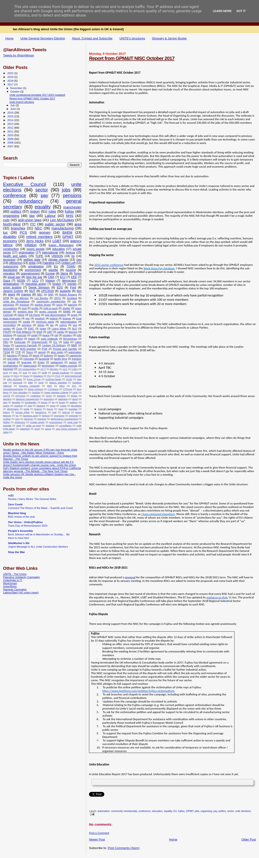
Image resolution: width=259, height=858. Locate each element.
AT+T (43, 369)
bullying (48, 355)
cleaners (40, 405)
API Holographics (27, 369)
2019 (10, 76)
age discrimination (55, 314)
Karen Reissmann (61, 245)
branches (18, 228)
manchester (72, 207)
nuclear (7, 419)
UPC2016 (47, 291)
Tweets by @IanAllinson (18, 55)
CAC (64, 369)
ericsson (24, 304)
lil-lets (41, 362)
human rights (22, 412)
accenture (49, 399)
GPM (6, 298)
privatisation (36, 266)
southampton (10, 365)
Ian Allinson (22, 298)
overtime (41, 419)
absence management (27, 399)
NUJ (74, 328)
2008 (10, 142)
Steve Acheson (35, 389)
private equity (37, 422)
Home (9, 38)
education (157, 811)
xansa (48, 428)
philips (6, 422)
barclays (12, 355)
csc (75, 301)
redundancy (31, 201)
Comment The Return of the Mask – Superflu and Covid (40, 508)
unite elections (243, 811)
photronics (20, 422)
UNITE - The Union (14, 573)
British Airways (68, 294)
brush (62, 402)
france (50, 409)
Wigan (74, 395)
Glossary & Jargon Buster (169, 38)
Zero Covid (15, 504)
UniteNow (36, 395)
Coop (19, 328)
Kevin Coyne (34, 379)
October (15, 91)
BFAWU (54, 369)
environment (33, 270)
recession (9, 259)
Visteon (50, 280)
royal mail (72, 422)
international (50, 252)
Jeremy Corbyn (13, 291)
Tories (77, 273)
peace (45, 335)
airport (42, 352)
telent (11, 294)
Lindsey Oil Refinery (54, 345)
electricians (13, 409)
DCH (5, 372)
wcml (37, 428)
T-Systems (53, 389)
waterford (25, 428)
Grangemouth (40, 342)
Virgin (49, 395)
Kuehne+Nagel (53, 379)
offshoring (15, 263)
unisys (63, 325)
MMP (74, 345)
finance (38, 409)
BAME (66, 311)
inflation (31, 245)
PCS (23, 232)
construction (11, 249)
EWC (31, 328)
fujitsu (181, 811)
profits (35, 308)
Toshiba (36, 392)
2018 (10, 80)
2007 (10, 146)
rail (56, 335)
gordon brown (43, 304)
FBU (5, 342)
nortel (34, 335)
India (66, 342)
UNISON (57, 256)
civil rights (13, 358)
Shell (39, 331)
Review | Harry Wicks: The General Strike (32, 499)
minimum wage (45, 321)
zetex (6, 432)
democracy (69, 280)
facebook (44, 358)
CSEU (75, 369)
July (13, 105)
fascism (73, 331)
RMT (49, 386)
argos (74, 314)
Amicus (70, 252)
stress (40, 325)
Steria (64, 273)
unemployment (30, 273)
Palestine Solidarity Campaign (21, 577)
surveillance (65, 425)
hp (73, 256)
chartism (18, 405)
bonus (44, 402)
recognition (9, 325)
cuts (6, 220)
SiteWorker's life (18, 543)
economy (10, 241)
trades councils (68, 365)
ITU (49, 376)
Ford (73, 287)
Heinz (21, 314)
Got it (241, 11)
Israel (43, 328)
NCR (41, 382)
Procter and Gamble (65, 348)
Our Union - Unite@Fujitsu (25, 522)
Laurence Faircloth (26, 345)
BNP (51, 294)
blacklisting (10, 270)
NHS (69, 216)
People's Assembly (29, 386)
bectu (25, 355)
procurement (55, 422)
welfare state (31, 259)
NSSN (21, 280)
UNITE (6, 395)
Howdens (38, 376)
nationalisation (68, 321)
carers (6, 405)
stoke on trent (33, 425)
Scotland (72, 298)
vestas (7, 328)
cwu (78, 259)
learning (72, 304)
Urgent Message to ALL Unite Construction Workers (38, 546)
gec (27, 318)
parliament (57, 362)
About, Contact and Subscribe (92, 38)
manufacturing (63, 228)
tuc (5, 232)
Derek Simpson (39, 287)
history (6, 412)
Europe (50, 273)
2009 (10, 138)
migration (9, 273)
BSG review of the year (21, 516)
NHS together (28, 348)
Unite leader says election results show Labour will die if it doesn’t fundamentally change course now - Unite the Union (39, 463)
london (57, 284)
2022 (10, 73)
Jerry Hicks (35, 241)
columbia (28, 358)
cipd (30, 405)
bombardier (30, 402)
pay (215, 811)
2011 (10, 131)
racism (73, 362)
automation (104, 811)
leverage (26, 362)
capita (60, 331)
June (13, 108)
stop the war (34, 277)
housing (71, 270)
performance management (64, 419)
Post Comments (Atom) (124, 848)
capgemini (75, 355)
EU (175, 811)
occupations (10, 308)
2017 (10, 84)
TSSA (6, 352)
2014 (10, 120)
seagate (7, 425)
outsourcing (10, 266)
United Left (68, 263)
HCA (16, 376)
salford (19, 338)
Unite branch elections (21, 102)
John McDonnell (73, 376)
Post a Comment (99, 833)
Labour (50, 216)
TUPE (39, 256)
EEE (74, 277)
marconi (21, 335)
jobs (197, 811)
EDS (60, 287)
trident (32, 338)
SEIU (62, 386)
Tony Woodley (20, 392)
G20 (25, 372)
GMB (44, 372)
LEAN (69, 379)
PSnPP (7, 331)
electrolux (8, 304)
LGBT (56, 241)
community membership (124, 811)
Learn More (222, 11)
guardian (73, 409)
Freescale (20, 342)
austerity (65, 291)
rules (52, 211)
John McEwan (14, 379)
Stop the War (16, 552)
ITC (33, 224)
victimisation (26, 252)
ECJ (62, 277)
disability (9, 237)
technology (48, 365)
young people (36, 249)
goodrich (40, 318)
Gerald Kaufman (60, 372)
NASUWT (8, 348)
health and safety (15, 256)
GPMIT (190, 811)
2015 (10, 116)
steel (18, 425)
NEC (38, 228)
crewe (63, 405)
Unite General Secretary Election (42, 38)
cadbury (73, 402)
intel (54, 412)
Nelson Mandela (58, 382)
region (35, 211)
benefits (16, 402)
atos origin (57, 352)
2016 (10, 112)
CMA (51, 277)
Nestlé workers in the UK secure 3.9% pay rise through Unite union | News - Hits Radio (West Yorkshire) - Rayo (40, 451)
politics (222, 811)
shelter (66, 308)
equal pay (14, 277)
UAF (49, 331)
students (50, 425)
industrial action (35, 284)
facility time (60, 358)
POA (44, 348)
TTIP (18, 352)
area (77, 224)
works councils (48, 311)
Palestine (48, 263)
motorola (73, 415)
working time (25, 311)
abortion (7, 399)
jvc (17, 415)
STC (74, 386)
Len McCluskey (62, 220)
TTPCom (67, 389)
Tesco (29, 352)
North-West (12, 224)
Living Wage (59, 328)
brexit (36, 355)
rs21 (11, 495)
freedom (76, 358)
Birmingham (70, 338)
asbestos (63, 399)
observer (28, 419)
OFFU (57, 298)
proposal (130, 577)
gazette (53, 270)
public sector (55, 224)
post (24, 308)
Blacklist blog (17, 513)
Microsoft (17, 382)
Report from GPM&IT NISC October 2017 (131, 58)
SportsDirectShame (13, 389)
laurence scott (30, 415)
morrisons (59, 415)
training (26, 294)
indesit (11, 362)
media (26, 321)
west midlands (49, 338)
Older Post (249, 839)
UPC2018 (20, 395)
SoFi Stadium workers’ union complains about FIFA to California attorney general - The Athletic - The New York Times (42, 469)
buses (61, 355)
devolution (76, 405)
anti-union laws (29, 220)
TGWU (71, 266)
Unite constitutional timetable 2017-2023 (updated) (37, 94)
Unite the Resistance (16, 301)
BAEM (67, 232)
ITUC (58, 376)
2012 (10, 127)
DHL (15, 372)
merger (72, 284)
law (32, 216)
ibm (79, 291)
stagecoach (30, 365)
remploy (67, 335)
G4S (34, 372)
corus (52, 405)
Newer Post (97, 839)
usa (75, 325)
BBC (40, 294)
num (17, 419)
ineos (59, 304)
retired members (39, 237)
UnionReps (10, 586)
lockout (45, 415)
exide (26, 409)
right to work (50, 308)
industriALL (41, 412)
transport (8, 369)
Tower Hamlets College (56, 392)
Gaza (6, 280)
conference (144, 811)
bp (53, 402)
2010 (10, 135)
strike (32, 263)
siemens (26, 325)
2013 (10, 123)
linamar (67, 318)
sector (230, 811)
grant (61, 409)
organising (206, 811)
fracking (7, 335)
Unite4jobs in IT (12, 580)
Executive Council (24, 184)
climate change (58, 259)
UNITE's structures (132, 38)
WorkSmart (10, 583)
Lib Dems (34, 314)
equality (168, 811)
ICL (55, 342)
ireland (53, 318)
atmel (75, 399)
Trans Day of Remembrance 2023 (27, 525)
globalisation (11, 284)
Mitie (30, 382)
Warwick (61, 395)
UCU (35, 280)
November (16, 88)
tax (52, 325)
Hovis (26, 376)
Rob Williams (24, 331)
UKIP (75, 392)
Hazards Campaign (15, 589)
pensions (72, 195)
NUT (32, 291)
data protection (11, 318)
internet (66, 412)
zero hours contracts (67, 428)
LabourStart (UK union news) (21, 592)
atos (5, 402)
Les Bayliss (41, 298)
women (44, 232)
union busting (12, 287)
